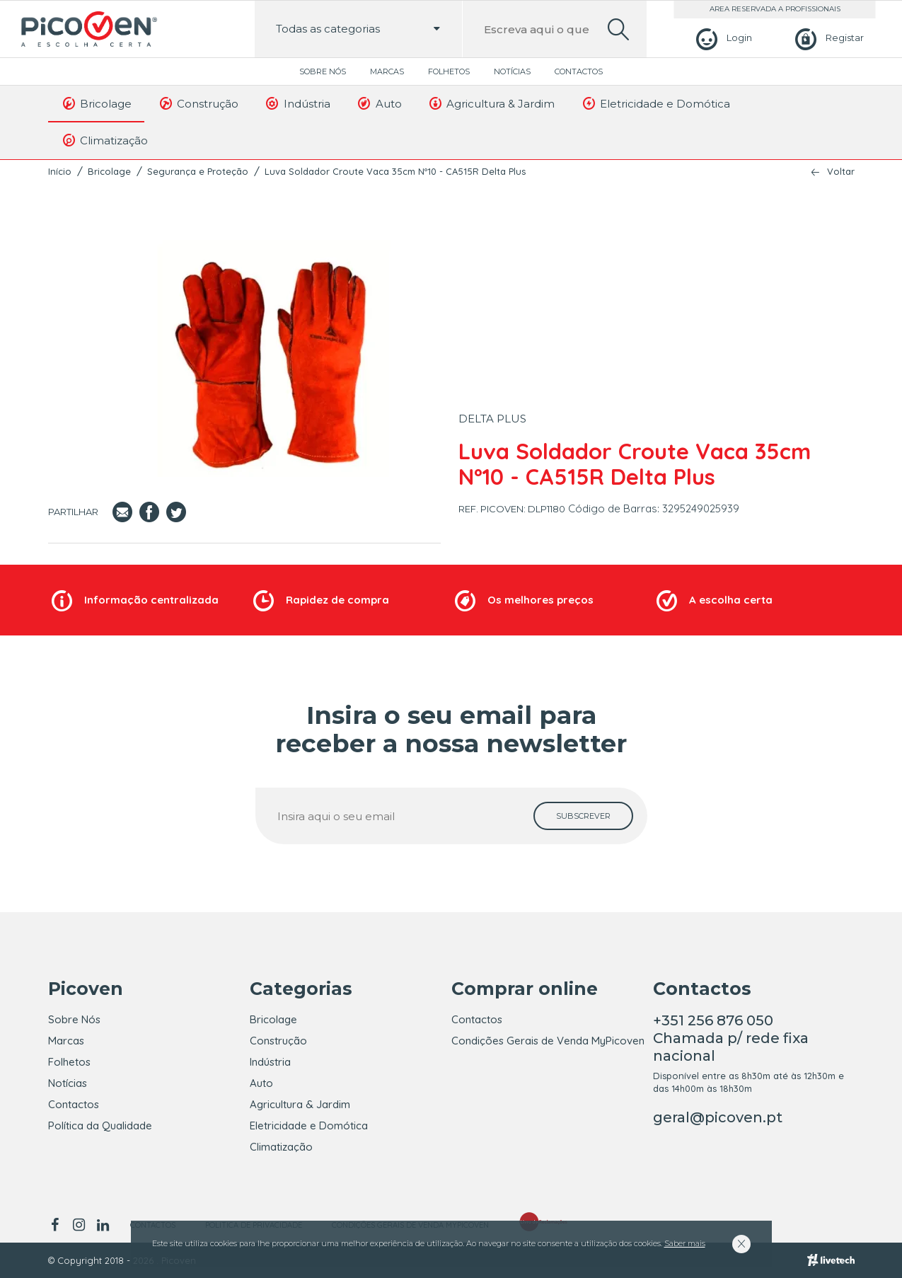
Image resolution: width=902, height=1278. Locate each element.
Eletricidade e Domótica (655, 103)
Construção (197, 103)
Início (59, 171)
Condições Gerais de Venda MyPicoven (547, 1040)
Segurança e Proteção (197, 171)
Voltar (841, 171)
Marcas (387, 71)
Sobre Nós (322, 71)
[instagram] (79, 1224)
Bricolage (96, 103)
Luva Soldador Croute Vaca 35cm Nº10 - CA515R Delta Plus (395, 171)
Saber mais (684, 1243)
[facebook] (57, 1224)
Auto (379, 103)
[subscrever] (583, 816)
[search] (618, 29)
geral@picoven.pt (717, 1117)
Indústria (297, 103)
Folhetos (449, 71)
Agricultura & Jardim (491, 103)
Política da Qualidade (100, 1125)
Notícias (512, 71)
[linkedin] (103, 1224)
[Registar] (827, 37)
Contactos (579, 71)
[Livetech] (831, 1260)
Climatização (105, 140)
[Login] (722, 37)
